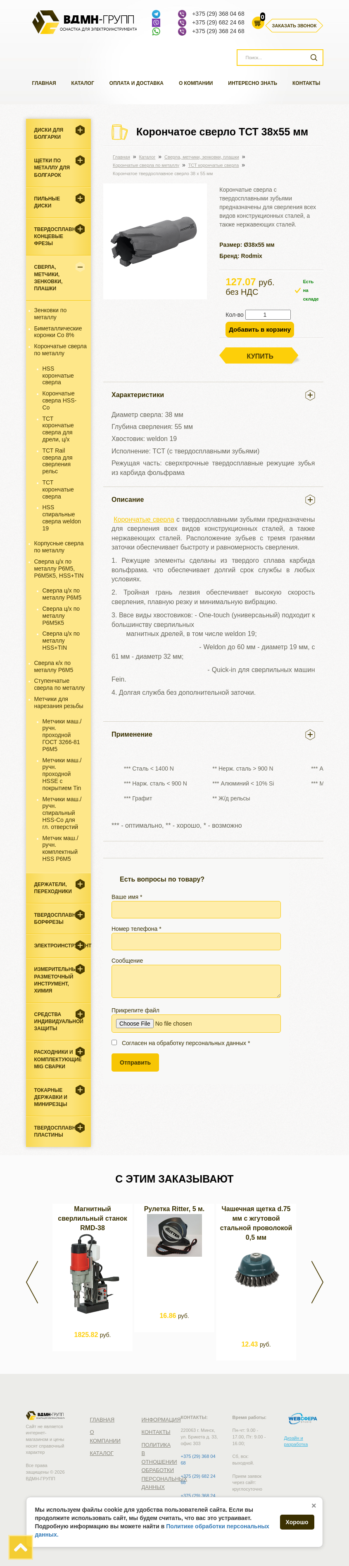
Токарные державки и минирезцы (50, 1097)
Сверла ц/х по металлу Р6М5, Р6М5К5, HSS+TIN (59, 568)
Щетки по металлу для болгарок (52, 168)
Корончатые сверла (144, 519)
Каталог (82, 83)
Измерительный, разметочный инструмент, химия (58, 979)
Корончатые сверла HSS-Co (60, 400)
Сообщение (196, 977)
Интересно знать (252, 83)
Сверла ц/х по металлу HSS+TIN (61, 640)
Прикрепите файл (196, 1020)
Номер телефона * (196, 937)
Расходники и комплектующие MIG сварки (58, 1059)
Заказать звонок (294, 25)
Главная (44, 83)
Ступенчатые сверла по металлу (59, 684)
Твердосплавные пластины (59, 1131)
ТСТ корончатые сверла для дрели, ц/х (58, 429)
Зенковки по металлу (50, 313)
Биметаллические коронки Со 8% (58, 332)
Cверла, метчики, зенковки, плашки (48, 277)
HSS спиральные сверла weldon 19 (62, 517)
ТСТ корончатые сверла (58, 489)
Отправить (135, 1062)
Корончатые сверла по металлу (60, 350)
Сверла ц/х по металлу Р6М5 (62, 594)
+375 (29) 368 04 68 (218, 13)
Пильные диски (47, 202)
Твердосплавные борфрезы (59, 918)
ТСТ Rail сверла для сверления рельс (58, 461)
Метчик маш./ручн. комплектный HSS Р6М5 (60, 848)
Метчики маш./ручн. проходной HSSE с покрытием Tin (62, 774)
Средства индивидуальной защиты (59, 1021)
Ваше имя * (196, 906)
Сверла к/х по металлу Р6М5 (54, 666)
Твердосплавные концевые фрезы (59, 236)
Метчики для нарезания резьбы (58, 702)
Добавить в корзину (260, 329)
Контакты (306, 83)
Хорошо (297, 1522)
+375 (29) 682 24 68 (218, 22)
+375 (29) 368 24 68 (218, 31)
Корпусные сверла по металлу (59, 547)
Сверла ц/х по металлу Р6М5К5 (61, 615)
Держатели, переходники (53, 888)
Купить (260, 356)
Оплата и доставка (136, 83)
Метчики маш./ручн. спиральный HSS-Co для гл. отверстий (62, 813)
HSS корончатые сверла (58, 375)
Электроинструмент (62, 946)
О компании (196, 83)
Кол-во (235, 314)
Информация (161, 1420)
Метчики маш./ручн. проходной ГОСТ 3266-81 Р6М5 (62, 735)
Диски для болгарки (49, 133)
